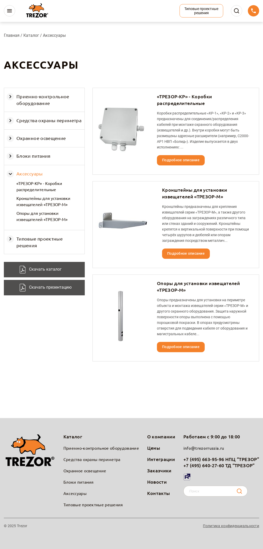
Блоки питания (33, 155)
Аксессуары (29, 173)
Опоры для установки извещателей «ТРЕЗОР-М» (42, 216)
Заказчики (159, 470)
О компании (161, 436)
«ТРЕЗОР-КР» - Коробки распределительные (39, 186)
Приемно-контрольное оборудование (101, 447)
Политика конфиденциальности (231, 526)
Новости (157, 482)
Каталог (31, 35)
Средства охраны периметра (48, 120)
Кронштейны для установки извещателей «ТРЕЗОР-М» (43, 201)
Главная (12, 35)
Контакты (158, 493)
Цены (153, 448)
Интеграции (161, 459)
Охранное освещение (41, 138)
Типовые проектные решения (93, 504)
